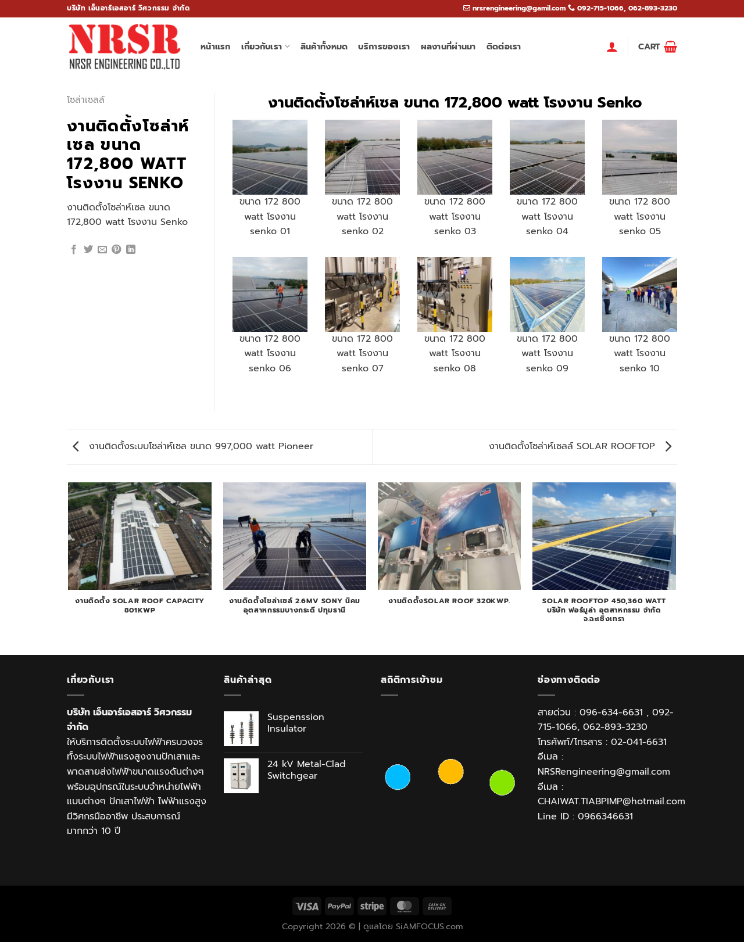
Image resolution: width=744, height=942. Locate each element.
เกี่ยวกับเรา (265, 46)
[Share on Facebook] (73, 250)
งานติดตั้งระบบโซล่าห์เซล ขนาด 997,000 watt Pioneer (193, 446)
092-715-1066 (600, 8)
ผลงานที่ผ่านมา (448, 46)
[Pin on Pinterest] (116, 250)
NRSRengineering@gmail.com (604, 772)
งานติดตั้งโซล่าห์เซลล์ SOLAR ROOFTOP (580, 446)
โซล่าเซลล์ (86, 100)
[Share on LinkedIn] (130, 250)
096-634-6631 (611, 712)
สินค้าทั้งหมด (324, 46)
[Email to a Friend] (102, 250)
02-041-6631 (639, 742)
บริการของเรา (384, 46)
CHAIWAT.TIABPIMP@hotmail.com (611, 801)
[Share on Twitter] (88, 250)
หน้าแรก (216, 46)
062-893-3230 (652, 8)
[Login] (612, 46)
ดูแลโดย (379, 926)
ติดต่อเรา (504, 46)
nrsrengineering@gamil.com (519, 8)
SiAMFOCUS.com (429, 926)
